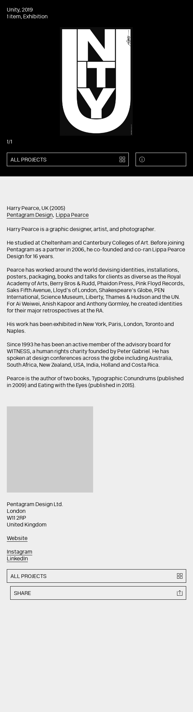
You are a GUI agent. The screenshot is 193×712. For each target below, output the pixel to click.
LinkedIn (17, 559)
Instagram (19, 552)
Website (17, 538)
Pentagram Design (30, 215)
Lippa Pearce (72, 215)
